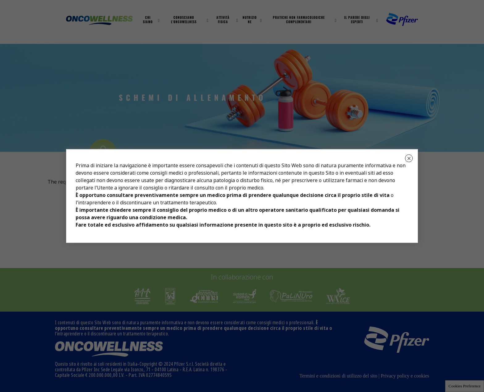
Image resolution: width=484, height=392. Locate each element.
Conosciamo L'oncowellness (184, 20)
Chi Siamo (148, 20)
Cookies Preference (465, 386)
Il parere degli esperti (357, 20)
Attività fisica (223, 20)
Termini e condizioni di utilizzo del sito (338, 375)
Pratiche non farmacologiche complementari (299, 20)
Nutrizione (250, 20)
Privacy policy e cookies (405, 375)
